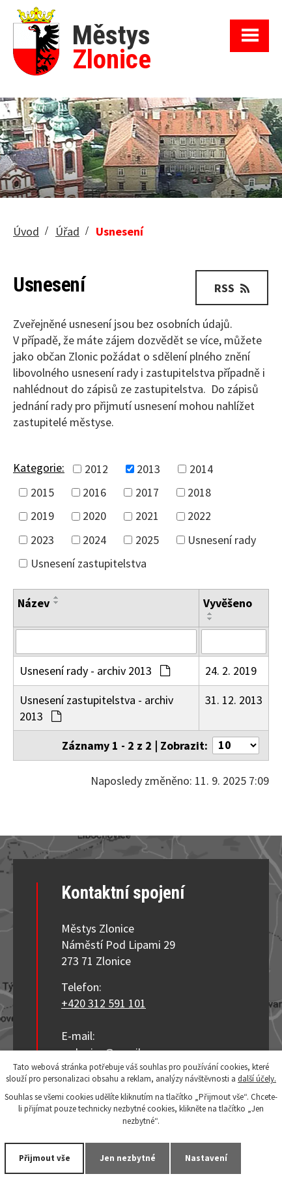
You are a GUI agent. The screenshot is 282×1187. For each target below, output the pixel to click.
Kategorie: (38, 467)
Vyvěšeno (227, 602)
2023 (42, 539)
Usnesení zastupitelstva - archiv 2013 (96, 708)
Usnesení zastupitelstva (89, 563)
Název (33, 602)
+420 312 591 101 (103, 1003)
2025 (147, 539)
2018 (199, 492)
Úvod (26, 231)
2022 (199, 516)
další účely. (257, 1078)
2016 (94, 492)
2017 (147, 492)
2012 (96, 468)
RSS (231, 287)
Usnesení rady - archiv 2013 (95, 670)
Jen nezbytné (128, 1158)
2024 (94, 539)
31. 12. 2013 (233, 699)
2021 (147, 516)
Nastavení (206, 1158)
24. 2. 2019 (231, 670)
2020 (94, 516)
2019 (42, 516)
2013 (148, 468)
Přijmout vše (44, 1158)
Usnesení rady (222, 539)
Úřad (67, 231)
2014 (201, 468)
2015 (42, 492)
